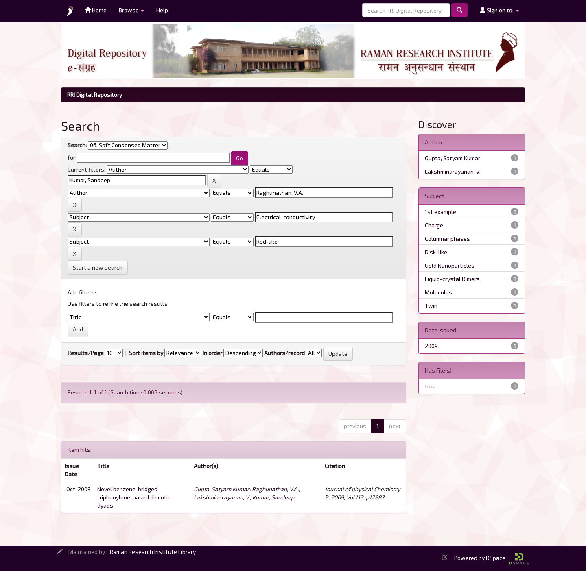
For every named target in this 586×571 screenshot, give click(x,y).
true (430, 386)
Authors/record (284, 352)
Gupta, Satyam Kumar (221, 489)
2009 (431, 345)
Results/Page (86, 352)
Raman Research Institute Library (153, 551)
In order (212, 352)
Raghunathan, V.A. (275, 489)
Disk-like (436, 251)
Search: (77, 145)
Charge (434, 225)
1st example (440, 211)
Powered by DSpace (491, 557)
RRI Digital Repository (94, 94)
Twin (431, 305)
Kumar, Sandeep (273, 497)
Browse (131, 10)
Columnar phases (447, 238)
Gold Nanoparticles (449, 265)
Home (96, 10)
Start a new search (97, 267)
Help (162, 10)
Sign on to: (499, 10)
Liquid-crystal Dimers (452, 278)
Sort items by (146, 352)
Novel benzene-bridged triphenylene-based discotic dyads (134, 497)
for (71, 157)
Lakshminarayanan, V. (222, 497)
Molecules (438, 292)
